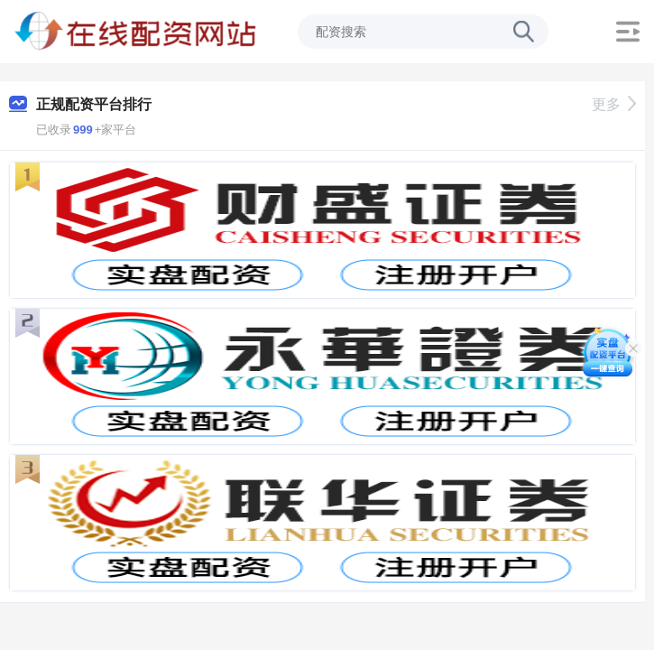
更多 (614, 104)
